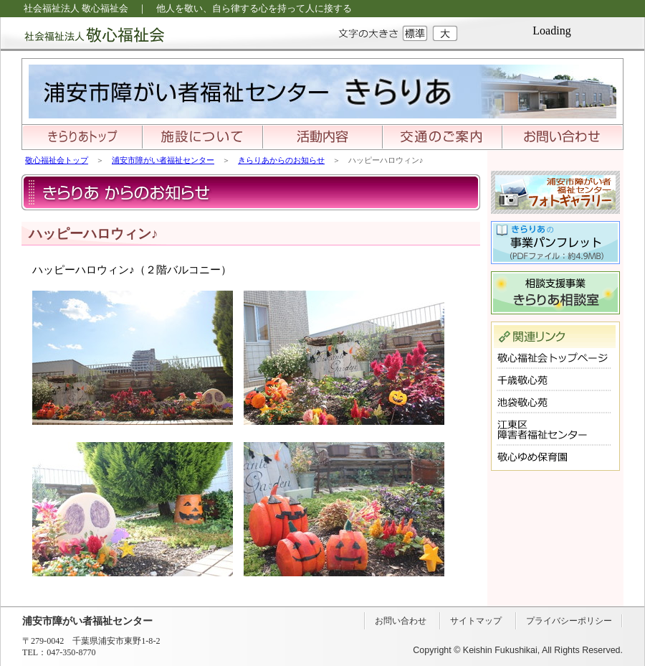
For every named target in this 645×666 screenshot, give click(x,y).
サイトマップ (476, 621)
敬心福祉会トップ (56, 160)
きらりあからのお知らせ (281, 160)
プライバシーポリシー (569, 621)
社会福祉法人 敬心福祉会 (82, 34)
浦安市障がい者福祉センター (163, 160)
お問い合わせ (400, 621)
